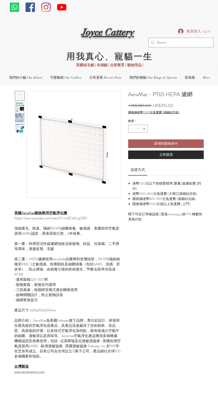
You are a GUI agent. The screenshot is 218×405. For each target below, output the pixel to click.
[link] (138, 169)
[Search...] (180, 42)
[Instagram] (46, 7)
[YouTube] (61, 7)
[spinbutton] (138, 128)
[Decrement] (131, 128)
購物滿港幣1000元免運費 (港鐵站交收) (153, 112)
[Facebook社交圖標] (30, 7)
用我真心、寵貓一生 (109, 56)
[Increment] (144, 128)
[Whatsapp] (14, 7)
